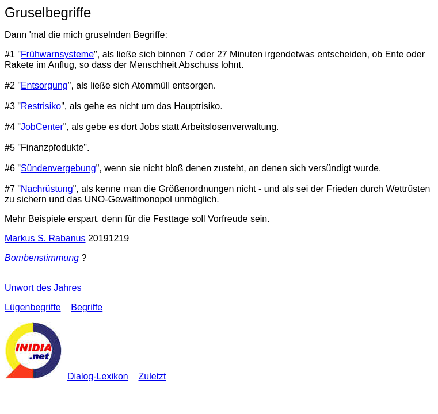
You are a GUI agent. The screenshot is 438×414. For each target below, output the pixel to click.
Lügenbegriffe (33, 307)
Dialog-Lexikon (97, 376)
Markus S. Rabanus (45, 238)
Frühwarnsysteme (57, 54)
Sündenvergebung (58, 168)
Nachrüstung (47, 189)
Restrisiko (41, 106)
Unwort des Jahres (43, 288)
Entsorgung (44, 85)
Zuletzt (152, 376)
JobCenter (42, 127)
